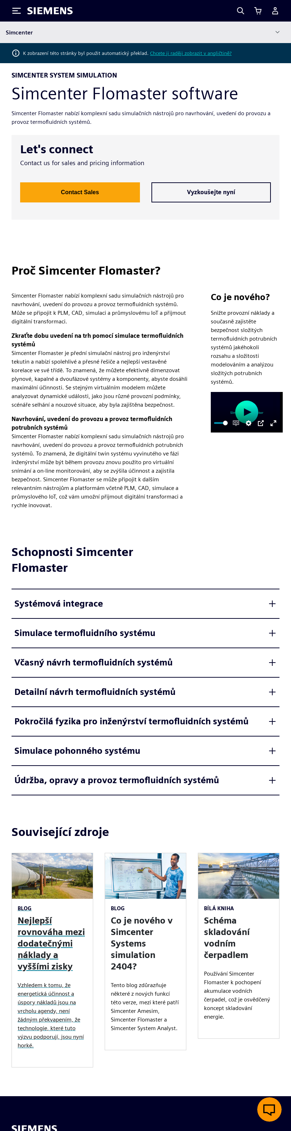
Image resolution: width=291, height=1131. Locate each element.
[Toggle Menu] (17, 11)
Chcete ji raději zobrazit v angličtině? (191, 53)
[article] (145, 951)
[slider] (221, 423)
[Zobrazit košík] (258, 11)
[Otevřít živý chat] (269, 1109)
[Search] (240, 11)
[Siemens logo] (50, 10)
